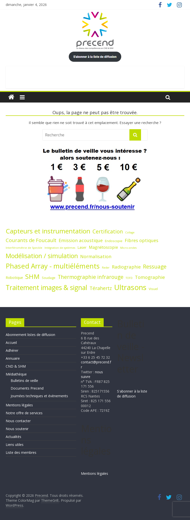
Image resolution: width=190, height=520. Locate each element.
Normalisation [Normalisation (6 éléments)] (95, 256)
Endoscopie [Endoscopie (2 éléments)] (113, 241)
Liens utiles (15, 444)
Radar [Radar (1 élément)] (106, 267)
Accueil (11, 342)
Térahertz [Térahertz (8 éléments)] (101, 288)
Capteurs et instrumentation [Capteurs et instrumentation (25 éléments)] (48, 231)
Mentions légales (19, 405)
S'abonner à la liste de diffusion (132, 393)
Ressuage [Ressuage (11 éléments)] (154, 266)
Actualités (13, 436)
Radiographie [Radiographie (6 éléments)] (126, 267)
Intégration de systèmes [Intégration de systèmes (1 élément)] (60, 248)
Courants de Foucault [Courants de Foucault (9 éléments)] (31, 240)
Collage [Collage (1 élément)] (130, 232)
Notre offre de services (24, 413)
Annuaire (13, 358)
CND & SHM (16, 366)
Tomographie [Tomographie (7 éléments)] (150, 277)
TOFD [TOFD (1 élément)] (129, 278)
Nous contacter (18, 420)
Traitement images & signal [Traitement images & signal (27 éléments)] (46, 287)
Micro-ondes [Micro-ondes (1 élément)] (128, 248)
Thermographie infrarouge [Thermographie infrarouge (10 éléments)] (90, 276)
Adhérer (12, 350)
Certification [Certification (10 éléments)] (108, 231)
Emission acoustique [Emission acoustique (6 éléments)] (81, 240)
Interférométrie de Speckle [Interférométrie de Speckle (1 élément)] (24, 248)
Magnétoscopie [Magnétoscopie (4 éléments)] (103, 247)
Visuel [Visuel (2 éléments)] (153, 289)
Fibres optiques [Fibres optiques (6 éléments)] (141, 240)
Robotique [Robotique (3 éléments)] (14, 277)
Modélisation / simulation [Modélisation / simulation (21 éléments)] (42, 255)
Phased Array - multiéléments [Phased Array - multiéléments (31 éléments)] (53, 265)
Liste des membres (21, 452)
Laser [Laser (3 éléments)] (82, 247)
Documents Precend (27, 388)
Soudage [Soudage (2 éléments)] (48, 277)
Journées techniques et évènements (39, 396)
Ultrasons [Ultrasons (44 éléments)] (130, 287)
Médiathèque (16, 374)
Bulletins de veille (24, 380)
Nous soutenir (17, 428)
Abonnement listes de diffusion (30, 334)
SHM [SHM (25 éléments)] (32, 276)
